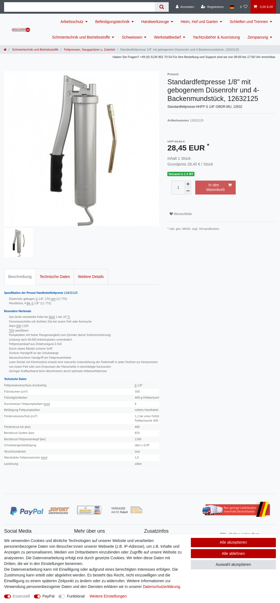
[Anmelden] (185, 7)
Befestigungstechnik (112, 21)
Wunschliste (181, 214)
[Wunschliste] (243, 7)
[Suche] (162, 7)
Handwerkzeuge (155, 21)
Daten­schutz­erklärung (161, 586)
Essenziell (21, 596)
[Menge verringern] (188, 191)
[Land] (232, 7)
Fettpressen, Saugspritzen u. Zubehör (89, 49)
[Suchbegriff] (79, 7)
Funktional (76, 596)
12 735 (61, 299)
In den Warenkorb (219, 187)
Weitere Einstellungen (108, 596)
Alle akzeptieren (233, 542)
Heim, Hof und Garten (199, 21)
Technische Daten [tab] (55, 276)
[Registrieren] (212, 7)
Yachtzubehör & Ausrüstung (216, 37)
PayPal (48, 596)
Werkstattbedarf (167, 37)
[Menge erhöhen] (188, 184)
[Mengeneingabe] (178, 188)
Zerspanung (257, 37)
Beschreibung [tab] (20, 276)
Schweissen (132, 37)
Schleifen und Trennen (249, 21)
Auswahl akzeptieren (233, 564)
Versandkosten (209, 228)
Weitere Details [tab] (91, 276)
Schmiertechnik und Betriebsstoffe (81, 37)
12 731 (45, 303)
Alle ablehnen (233, 553)
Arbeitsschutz (71, 21)
